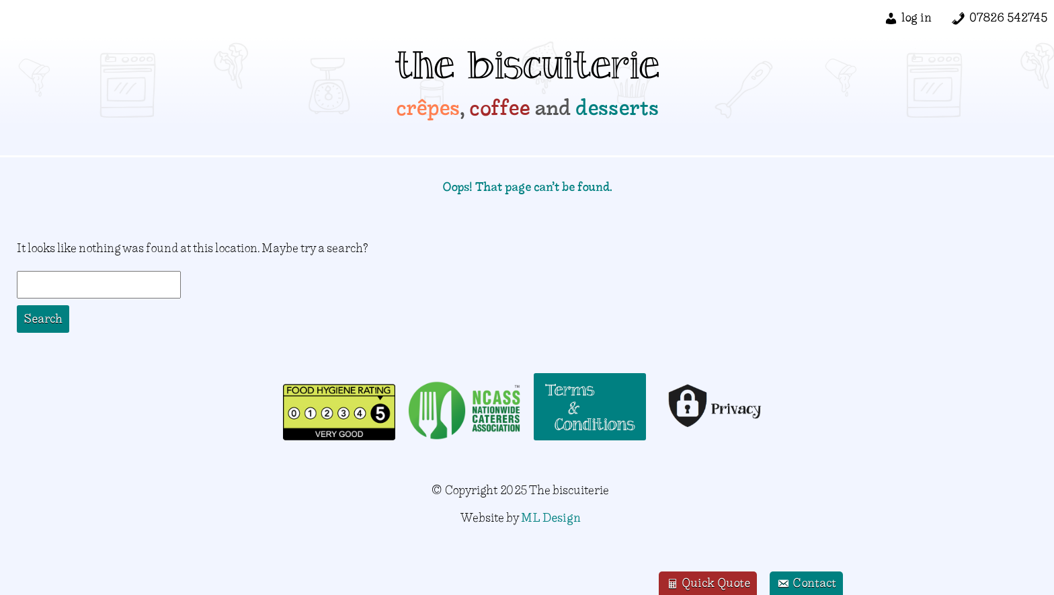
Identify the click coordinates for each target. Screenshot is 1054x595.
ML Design (551, 517)
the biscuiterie (527, 71)
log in (916, 17)
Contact (806, 584)
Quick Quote (707, 584)
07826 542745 (1008, 17)
